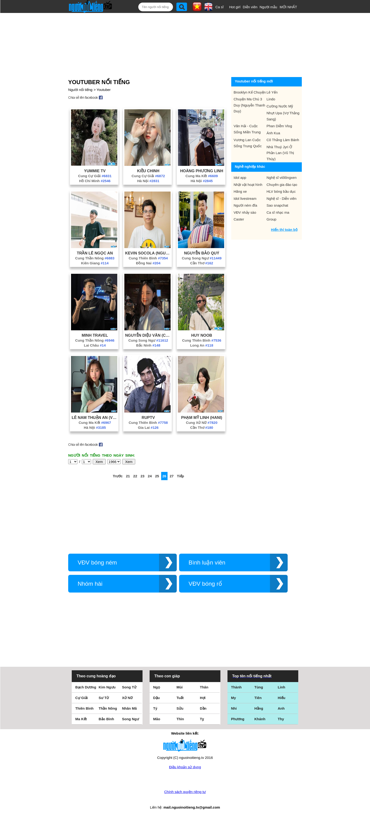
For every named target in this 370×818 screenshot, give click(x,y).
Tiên (258, 698)
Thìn (180, 719)
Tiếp (180, 476)
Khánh (259, 719)
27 (172, 476)
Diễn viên (250, 7)
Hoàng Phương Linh (201, 171)
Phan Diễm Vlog (279, 126)
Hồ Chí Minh (94, 181)
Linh (281, 687)
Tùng (258, 687)
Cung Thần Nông (94, 258)
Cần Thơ (201, 263)
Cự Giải (81, 698)
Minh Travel (95, 335)
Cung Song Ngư (201, 258)
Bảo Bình (106, 719)
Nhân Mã (129, 708)
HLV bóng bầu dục (281, 191)
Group (272, 219)
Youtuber (104, 90)
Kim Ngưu (107, 687)
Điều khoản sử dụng (185, 767)
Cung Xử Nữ (201, 423)
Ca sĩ (219, 7)
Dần (203, 708)
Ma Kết (81, 719)
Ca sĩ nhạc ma (278, 212)
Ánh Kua (273, 133)
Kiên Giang (95, 263)
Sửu (180, 708)
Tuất (180, 698)
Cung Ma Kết (201, 176)
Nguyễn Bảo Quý (201, 253)
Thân (204, 687)
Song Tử (129, 687)
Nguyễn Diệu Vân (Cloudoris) (148, 335)
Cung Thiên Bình (148, 258)
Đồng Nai (148, 263)
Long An (201, 345)
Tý (155, 708)
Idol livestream (245, 198)
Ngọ (156, 687)
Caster (239, 219)
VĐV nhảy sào (245, 212)
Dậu (156, 698)
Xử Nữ (127, 698)
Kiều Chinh (148, 171)
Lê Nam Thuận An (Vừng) (95, 417)
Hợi (203, 698)
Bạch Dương (85, 687)
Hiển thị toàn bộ (284, 230)
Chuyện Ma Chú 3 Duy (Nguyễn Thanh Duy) (249, 105)
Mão (156, 719)
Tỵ (202, 719)
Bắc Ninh (148, 345)
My (233, 698)
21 (128, 476)
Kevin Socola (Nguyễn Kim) (148, 253)
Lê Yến (272, 92)
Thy (281, 719)
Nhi (234, 708)
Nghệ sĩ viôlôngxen (282, 178)
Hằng (258, 708)
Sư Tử (104, 698)
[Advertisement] (179, 44)
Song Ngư (130, 719)
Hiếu (281, 698)
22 (135, 476)
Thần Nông (108, 708)
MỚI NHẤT (288, 7)
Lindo (271, 99)
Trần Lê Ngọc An (95, 253)
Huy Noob (201, 335)
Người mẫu (268, 7)
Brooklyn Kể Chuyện (250, 92)
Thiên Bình (84, 708)
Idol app (240, 178)
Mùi (180, 687)
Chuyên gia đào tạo (282, 185)
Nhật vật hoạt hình (248, 185)
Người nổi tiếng (80, 90)
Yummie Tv (95, 171)
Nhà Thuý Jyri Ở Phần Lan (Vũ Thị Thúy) (280, 153)
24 (150, 476)
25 (157, 476)
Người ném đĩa (245, 205)
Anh (281, 708)
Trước (118, 476)
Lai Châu (95, 345)
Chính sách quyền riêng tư (185, 792)
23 (142, 476)
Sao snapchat (277, 205)
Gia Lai (148, 427)
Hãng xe (240, 191)
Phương (237, 719)
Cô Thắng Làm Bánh (283, 140)
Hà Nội (148, 181)
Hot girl (234, 7)
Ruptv (148, 417)
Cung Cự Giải (94, 176)
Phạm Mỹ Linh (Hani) (201, 417)
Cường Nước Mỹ (280, 106)
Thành (236, 687)
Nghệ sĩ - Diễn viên (282, 198)
